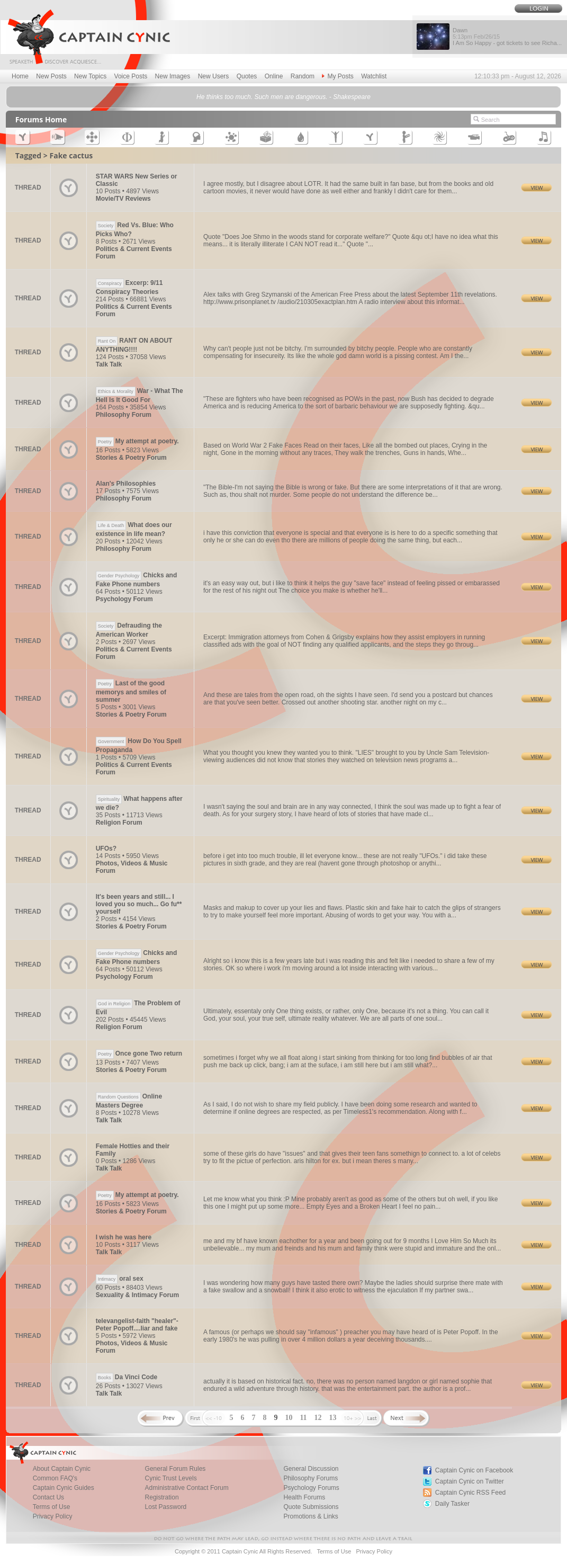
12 (318, 1418)
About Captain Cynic (62, 1468)
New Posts (51, 76)
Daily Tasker (452, 1503)
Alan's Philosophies (126, 483)
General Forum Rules (175, 1468)
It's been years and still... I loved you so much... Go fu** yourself (139, 904)
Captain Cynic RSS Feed (470, 1492)
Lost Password (166, 1507)
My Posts (337, 76)
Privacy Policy (53, 1516)
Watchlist (373, 76)
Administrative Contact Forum (187, 1487)
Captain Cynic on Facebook (474, 1470)
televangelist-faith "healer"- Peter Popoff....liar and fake (137, 1324)
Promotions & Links (310, 1516)
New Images (173, 76)
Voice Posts (131, 76)
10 (288, 1418)
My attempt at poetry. (137, 441)
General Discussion (310, 1468)
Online (274, 76)
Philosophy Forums (310, 1478)
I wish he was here (123, 1237)
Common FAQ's (55, 1478)
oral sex (119, 1278)
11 (303, 1418)
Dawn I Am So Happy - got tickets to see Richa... (507, 36)
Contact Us (48, 1497)
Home (20, 76)
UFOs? (106, 848)
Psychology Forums (311, 1487)
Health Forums (304, 1497)
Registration (162, 1497)
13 (333, 1418)
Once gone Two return (139, 1053)
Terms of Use (51, 1507)
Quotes (247, 76)
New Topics (90, 76)
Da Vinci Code (126, 1377)
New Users (213, 76)
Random (302, 76)
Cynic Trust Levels (171, 1478)
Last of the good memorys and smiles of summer (131, 691)
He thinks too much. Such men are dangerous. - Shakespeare (283, 97)
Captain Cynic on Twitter (469, 1481)
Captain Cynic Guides (63, 1487)
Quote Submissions (310, 1507)
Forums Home (41, 119)
